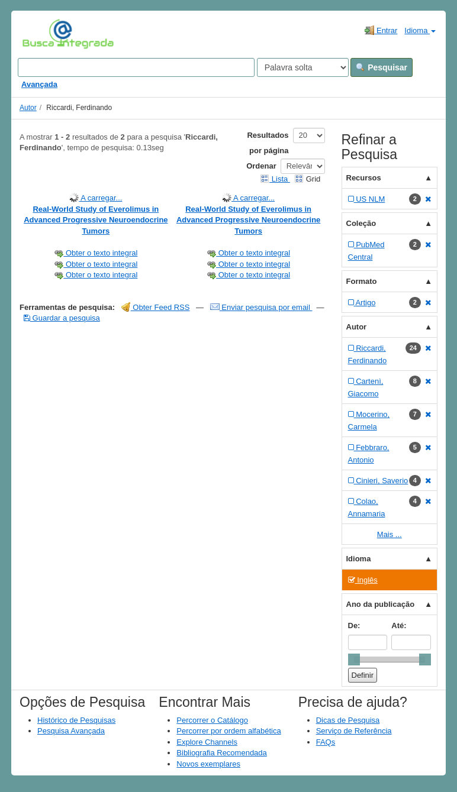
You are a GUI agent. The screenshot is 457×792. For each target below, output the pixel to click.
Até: (398, 625)
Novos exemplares (208, 763)
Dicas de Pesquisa (348, 720)
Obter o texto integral (95, 252)
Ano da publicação (380, 604)
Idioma (420, 30)
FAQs (326, 742)
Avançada (39, 84)
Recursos (363, 177)
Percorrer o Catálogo (212, 720)
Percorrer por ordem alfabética (228, 730)
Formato (361, 281)
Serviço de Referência (354, 730)
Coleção (361, 223)
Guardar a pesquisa (62, 317)
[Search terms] (136, 67)
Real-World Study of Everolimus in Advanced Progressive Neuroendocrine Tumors (96, 220)
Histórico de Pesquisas (76, 720)
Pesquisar (381, 67)
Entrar (381, 30)
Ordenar (261, 165)
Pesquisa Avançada (71, 730)
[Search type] (303, 67)
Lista (275, 178)
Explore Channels (206, 742)
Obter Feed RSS (155, 307)
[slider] (354, 659)
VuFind (40, 33)
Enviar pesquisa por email (261, 307)
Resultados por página (267, 143)
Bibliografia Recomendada (221, 752)
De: (354, 625)
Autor (28, 108)
